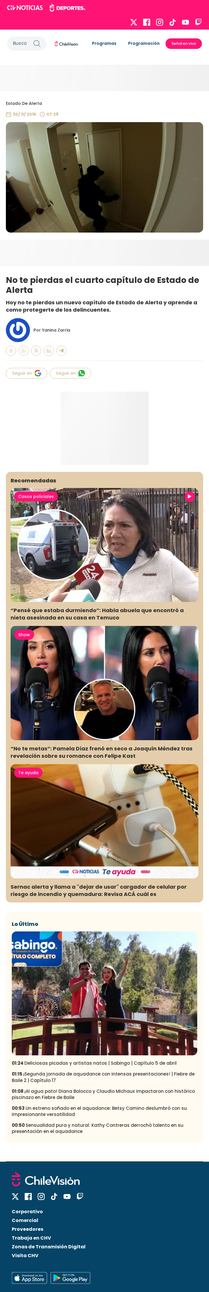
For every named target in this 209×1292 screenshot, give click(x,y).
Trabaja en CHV (31, 1238)
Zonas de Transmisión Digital (49, 1246)
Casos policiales (36, 496)
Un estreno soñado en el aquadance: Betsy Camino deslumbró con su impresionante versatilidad (99, 1111)
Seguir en (26, 373)
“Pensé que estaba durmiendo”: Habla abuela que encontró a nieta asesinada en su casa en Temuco (97, 614)
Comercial (25, 1220)
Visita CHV (25, 1255)
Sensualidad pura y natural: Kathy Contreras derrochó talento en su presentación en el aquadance (97, 1128)
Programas (104, 43)
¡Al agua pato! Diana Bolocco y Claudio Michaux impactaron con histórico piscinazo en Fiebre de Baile (103, 1094)
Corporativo (27, 1211)
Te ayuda (28, 773)
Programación (144, 43)
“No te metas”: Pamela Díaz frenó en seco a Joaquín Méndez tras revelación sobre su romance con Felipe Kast (102, 752)
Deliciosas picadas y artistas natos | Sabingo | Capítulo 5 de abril (94, 1063)
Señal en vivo (183, 43)
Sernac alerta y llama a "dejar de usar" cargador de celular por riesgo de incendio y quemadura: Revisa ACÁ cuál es (99, 890)
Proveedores (27, 1229)
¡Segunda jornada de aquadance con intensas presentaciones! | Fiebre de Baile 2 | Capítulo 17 (103, 1077)
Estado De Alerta (24, 103)
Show (24, 635)
